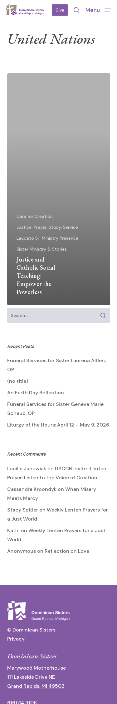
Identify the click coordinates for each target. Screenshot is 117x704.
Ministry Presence (60, 238)
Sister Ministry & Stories (42, 249)
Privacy (16, 639)
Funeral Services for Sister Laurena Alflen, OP (56, 365)
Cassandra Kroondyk (31, 489)
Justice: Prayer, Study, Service (47, 227)
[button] (98, 9)
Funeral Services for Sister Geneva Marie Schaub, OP (55, 409)
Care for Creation (35, 216)
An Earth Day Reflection (35, 392)
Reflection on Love (67, 551)
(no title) (17, 381)
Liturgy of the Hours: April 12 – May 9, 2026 (58, 425)
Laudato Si (28, 238)
